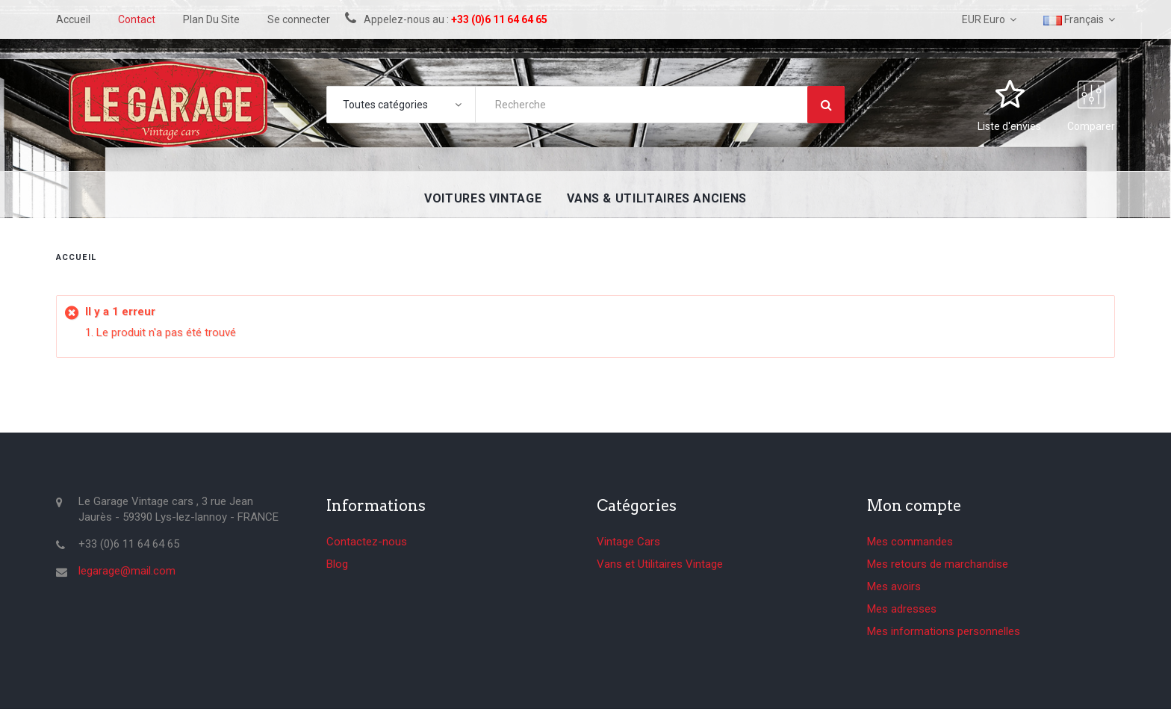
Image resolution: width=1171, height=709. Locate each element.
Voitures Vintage (482, 198)
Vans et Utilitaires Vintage (660, 564)
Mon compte (914, 506)
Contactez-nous (366, 541)
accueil (73, 19)
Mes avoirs (894, 586)
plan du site (211, 19)
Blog (337, 564)
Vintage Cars (628, 541)
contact (136, 19)
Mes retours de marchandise (937, 564)
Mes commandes (910, 541)
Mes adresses (902, 609)
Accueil (76, 257)
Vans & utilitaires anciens (657, 198)
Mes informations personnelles (943, 631)
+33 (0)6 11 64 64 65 (499, 19)
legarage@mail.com (127, 571)
